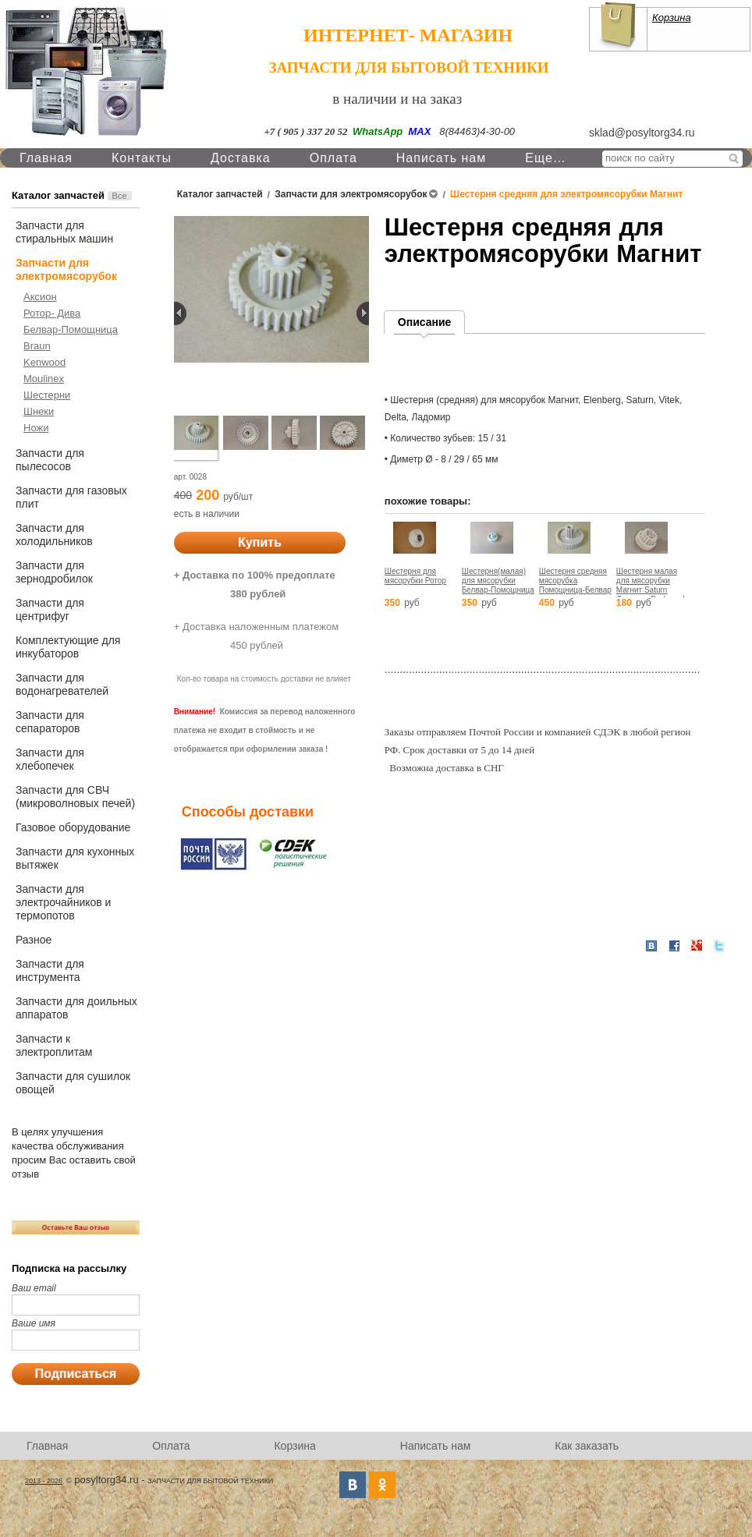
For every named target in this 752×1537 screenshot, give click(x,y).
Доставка (241, 158)
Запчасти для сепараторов (50, 722)
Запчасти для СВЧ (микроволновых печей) (75, 796)
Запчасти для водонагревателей (62, 684)
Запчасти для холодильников (54, 534)
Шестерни (46, 395)
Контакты (142, 158)
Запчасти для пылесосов (50, 460)
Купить (260, 542)
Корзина (671, 17)
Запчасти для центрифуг (50, 609)
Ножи (35, 428)
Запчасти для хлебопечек (50, 759)
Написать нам (441, 158)
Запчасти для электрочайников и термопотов (63, 902)
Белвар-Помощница (70, 329)
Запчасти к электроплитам (54, 1045)
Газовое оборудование (73, 827)
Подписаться (76, 1373)
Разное (33, 939)
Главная (46, 158)
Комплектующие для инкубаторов (68, 647)
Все (119, 195)
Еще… (545, 158)
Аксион (40, 297)
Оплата (333, 158)
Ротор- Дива (51, 313)
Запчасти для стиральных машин (64, 232)
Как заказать (587, 1446)
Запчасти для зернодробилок (54, 572)
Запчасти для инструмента (50, 970)
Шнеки (38, 411)
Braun (37, 346)
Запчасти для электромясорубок (66, 269)
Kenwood (44, 362)
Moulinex (43, 378)
